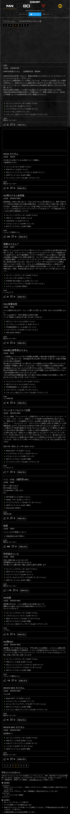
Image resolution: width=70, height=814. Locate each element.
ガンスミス (23, 14)
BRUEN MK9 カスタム (14, 688)
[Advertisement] (35, 44)
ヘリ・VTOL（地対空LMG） (16, 479)
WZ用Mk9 (8, 641)
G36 (5, 65)
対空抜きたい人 (11, 553)
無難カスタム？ (11, 244)
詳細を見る (22, 125)
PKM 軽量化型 (10, 304)
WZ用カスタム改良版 (13, 195)
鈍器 (5, 525)
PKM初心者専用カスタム (15, 350)
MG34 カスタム (10, 153)
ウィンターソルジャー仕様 (16, 410)
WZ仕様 (7, 597)
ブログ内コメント (35, 780)
